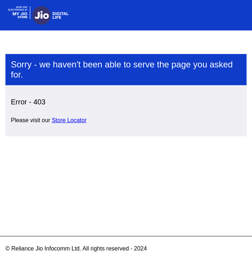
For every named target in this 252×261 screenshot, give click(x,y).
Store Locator (69, 120)
